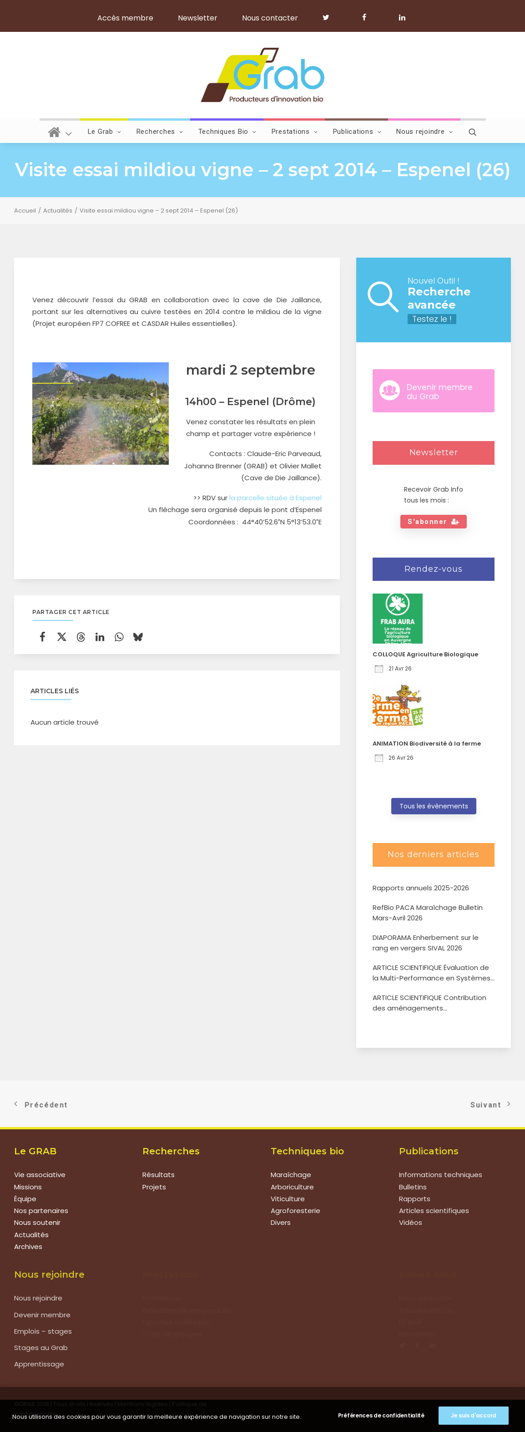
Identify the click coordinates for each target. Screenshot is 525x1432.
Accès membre (125, 18)
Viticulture (288, 1198)
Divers (281, 1223)
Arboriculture (292, 1187)
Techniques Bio (227, 131)
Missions (28, 1187)
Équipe (25, 1198)
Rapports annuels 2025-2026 (421, 888)
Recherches (159, 131)
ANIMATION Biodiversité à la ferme (427, 743)
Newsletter (197, 18)
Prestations (295, 131)
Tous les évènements (433, 806)
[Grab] (262, 75)
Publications (357, 131)
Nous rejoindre (424, 131)
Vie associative (40, 1175)
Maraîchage (291, 1175)
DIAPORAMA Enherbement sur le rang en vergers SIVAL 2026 (426, 943)
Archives (28, 1246)
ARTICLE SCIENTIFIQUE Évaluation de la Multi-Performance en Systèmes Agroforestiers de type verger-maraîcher (431, 973)
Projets (154, 1187)
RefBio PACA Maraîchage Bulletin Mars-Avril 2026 (428, 913)
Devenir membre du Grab (440, 392)
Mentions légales (142, 1404)
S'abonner (433, 522)
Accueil (25, 210)
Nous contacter (270, 18)
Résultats (158, 1175)
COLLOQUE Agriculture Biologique (425, 654)
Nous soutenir (37, 1223)
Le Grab (104, 131)
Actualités (57, 210)
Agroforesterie (295, 1210)
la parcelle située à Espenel (275, 498)
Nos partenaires (41, 1210)
